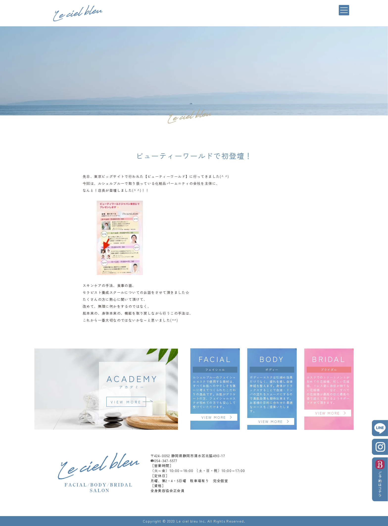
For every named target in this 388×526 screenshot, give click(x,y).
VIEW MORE (126, 401)
